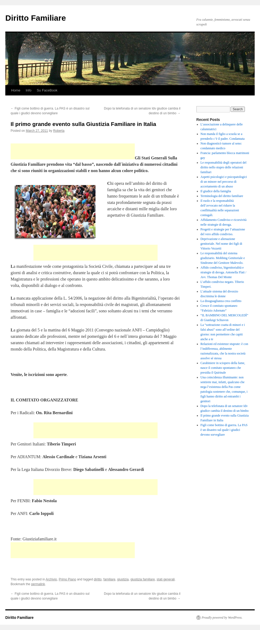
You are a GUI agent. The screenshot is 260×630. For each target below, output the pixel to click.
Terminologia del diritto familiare (222, 196)
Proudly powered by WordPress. (222, 617)
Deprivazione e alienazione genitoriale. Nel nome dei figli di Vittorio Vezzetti (221, 243)
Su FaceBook (47, 90)
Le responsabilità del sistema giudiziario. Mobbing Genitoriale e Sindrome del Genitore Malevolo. (223, 258)
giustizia (123, 579)
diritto (98, 579)
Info (29, 90)
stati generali (166, 579)
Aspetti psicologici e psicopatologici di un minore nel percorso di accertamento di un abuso (224, 181)
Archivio (51, 579)
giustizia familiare (143, 579)
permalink (38, 584)
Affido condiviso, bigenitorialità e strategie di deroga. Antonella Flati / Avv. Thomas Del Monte (223, 272)
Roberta (58, 131)
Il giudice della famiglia (216, 191)
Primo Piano (67, 579)
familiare (109, 579)
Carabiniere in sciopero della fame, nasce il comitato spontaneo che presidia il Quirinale (223, 367)
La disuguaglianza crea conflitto (221, 301)
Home (15, 90)
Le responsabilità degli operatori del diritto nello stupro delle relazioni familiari (223, 167)
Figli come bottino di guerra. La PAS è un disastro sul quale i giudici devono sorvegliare (224, 429)
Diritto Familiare (35, 18)
